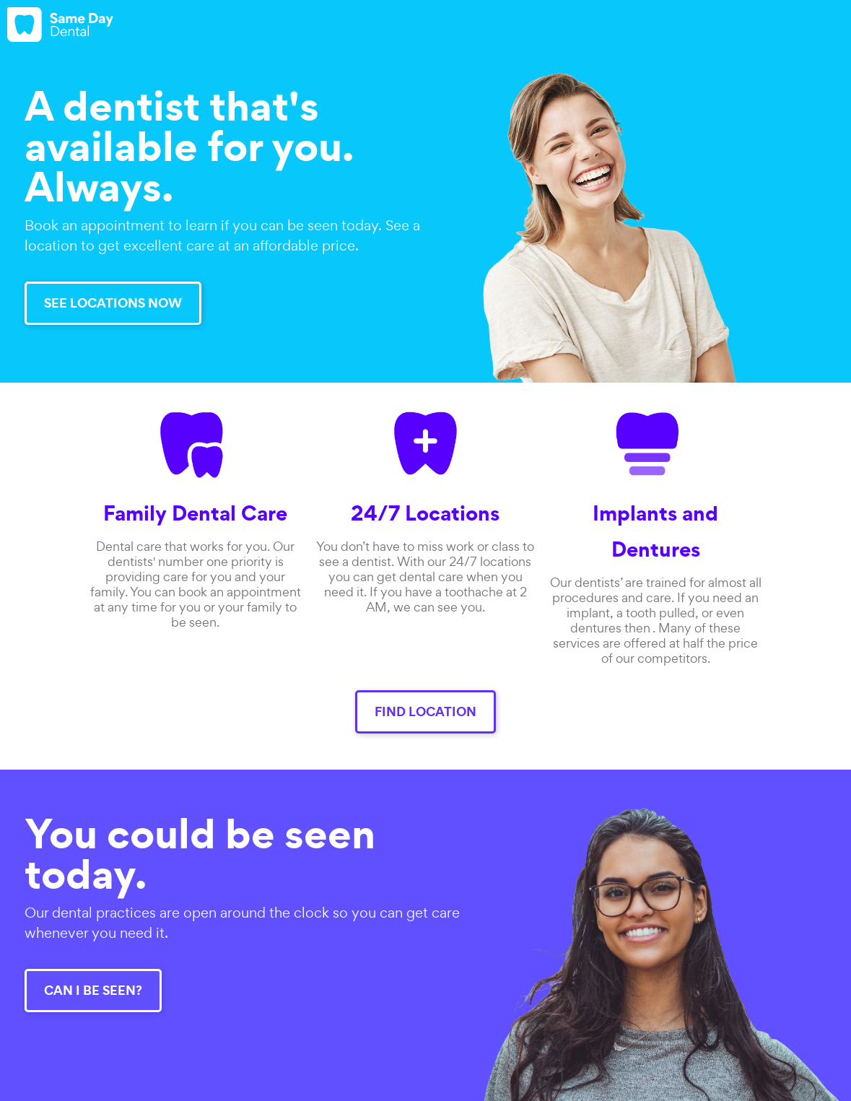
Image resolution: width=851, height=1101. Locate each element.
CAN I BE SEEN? (93, 990)
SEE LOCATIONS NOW (113, 303)
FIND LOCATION (425, 711)
